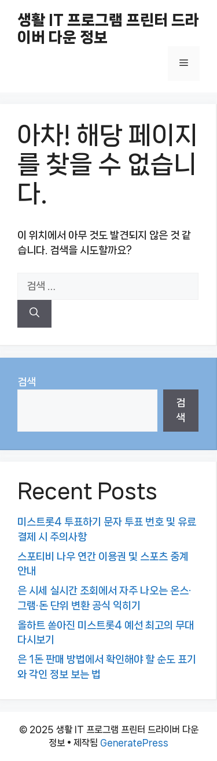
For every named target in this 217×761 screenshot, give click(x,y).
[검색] (34, 314)
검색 (26, 382)
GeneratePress (134, 743)
